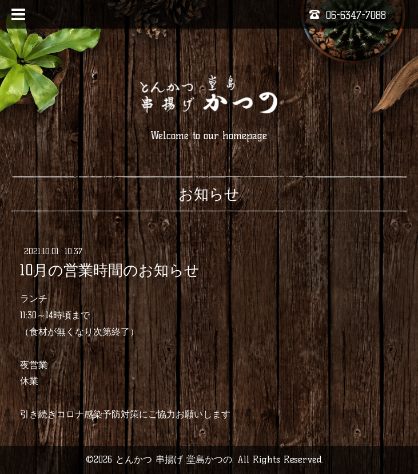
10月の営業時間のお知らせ (110, 270)
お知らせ (209, 194)
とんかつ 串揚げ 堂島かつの (174, 459)
